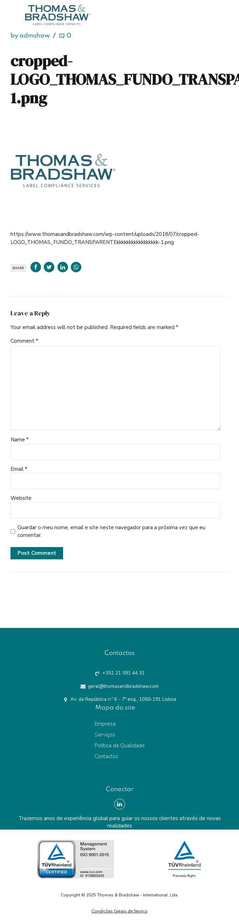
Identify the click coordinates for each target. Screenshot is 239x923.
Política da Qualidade (120, 745)
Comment (24, 340)
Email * (19, 469)
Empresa (105, 723)
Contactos (106, 756)
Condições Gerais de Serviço (119, 911)
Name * (20, 439)
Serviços (105, 734)
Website (21, 498)
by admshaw (30, 36)
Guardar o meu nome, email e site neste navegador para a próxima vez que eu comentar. (111, 531)
